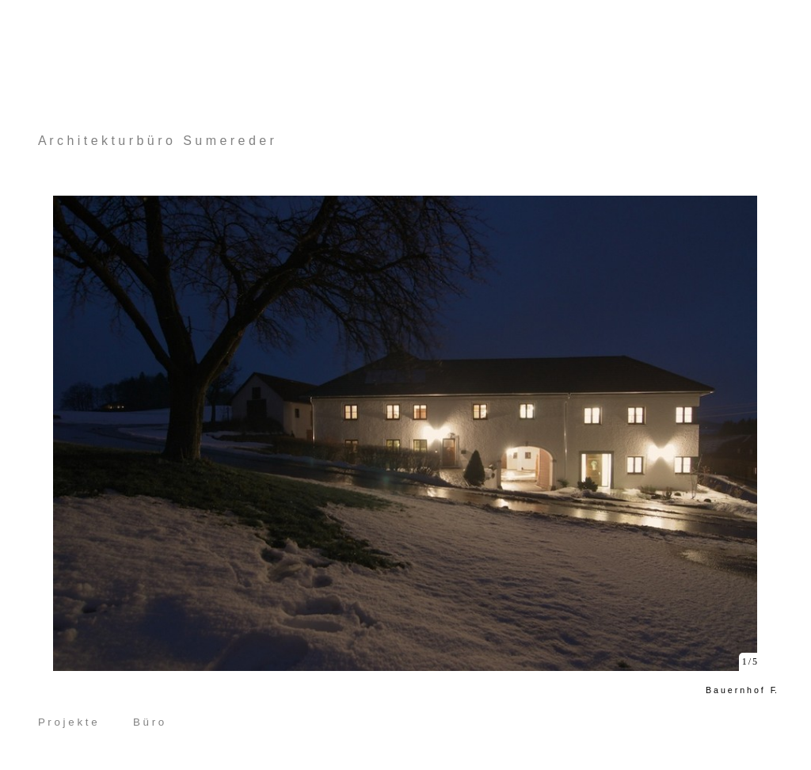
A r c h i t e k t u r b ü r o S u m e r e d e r (156, 140)
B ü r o (148, 722)
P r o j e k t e (67, 722)
